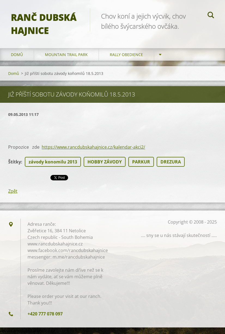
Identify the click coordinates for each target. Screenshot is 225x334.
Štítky (14, 162)
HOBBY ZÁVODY (104, 162)
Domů (17, 54)
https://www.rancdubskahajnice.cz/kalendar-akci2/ (93, 147)
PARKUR (141, 162)
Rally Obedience (126, 54)
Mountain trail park (66, 54)
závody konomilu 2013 (53, 162)
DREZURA (170, 162)
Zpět (12, 191)
